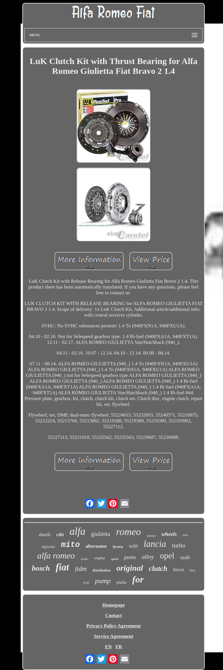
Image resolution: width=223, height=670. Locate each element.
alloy (148, 556)
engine (99, 558)
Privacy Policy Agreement (113, 626)
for (138, 579)
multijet (151, 535)
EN (108, 646)
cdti (60, 534)
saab (185, 557)
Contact (113, 615)
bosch (41, 568)
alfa (77, 531)
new (185, 535)
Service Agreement (113, 636)
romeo (128, 531)
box (192, 570)
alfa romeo (56, 555)
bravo (118, 547)
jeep (86, 582)
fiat (62, 567)
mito (70, 545)
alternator (96, 546)
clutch (158, 568)
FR (119, 646)
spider (85, 559)
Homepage (113, 605)
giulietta (100, 534)
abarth (45, 534)
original (129, 567)
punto (130, 557)
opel (167, 555)
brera (178, 569)
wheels (169, 534)
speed (114, 559)
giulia (121, 582)
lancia (155, 544)
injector (48, 546)
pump (102, 581)
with (133, 546)
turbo (178, 545)
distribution (102, 570)
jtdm (81, 568)
